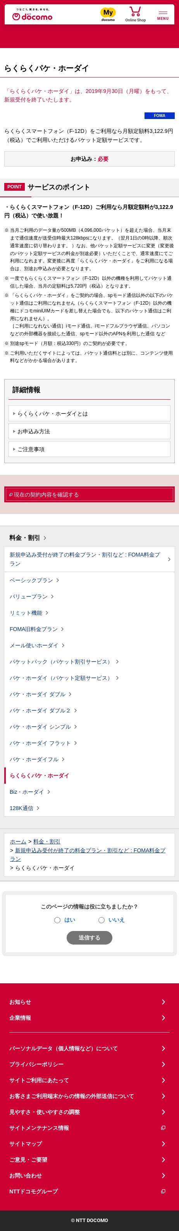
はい (69, 920)
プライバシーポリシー (36, 1064)
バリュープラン (29, 596)
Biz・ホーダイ (27, 792)
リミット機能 (26, 613)
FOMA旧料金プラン (34, 629)
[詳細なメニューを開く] (163, 14)
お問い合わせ (25, 1175)
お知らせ (20, 1002)
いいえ (116, 920)
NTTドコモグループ (87, 1191)
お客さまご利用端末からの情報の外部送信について (71, 1096)
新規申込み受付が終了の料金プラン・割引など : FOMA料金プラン (85, 559)
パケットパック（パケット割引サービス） (61, 662)
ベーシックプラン (31, 580)
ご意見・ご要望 (28, 1160)
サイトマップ (25, 1144)
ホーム (18, 841)
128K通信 (21, 808)
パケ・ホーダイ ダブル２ (40, 710)
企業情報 (20, 1018)
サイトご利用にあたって (39, 1080)
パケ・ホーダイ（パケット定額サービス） (61, 678)
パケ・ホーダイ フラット (40, 743)
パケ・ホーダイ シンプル (40, 727)
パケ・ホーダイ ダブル (37, 694)
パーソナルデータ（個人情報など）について (63, 1048)
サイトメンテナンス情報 (87, 1128)
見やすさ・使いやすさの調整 (44, 1112)
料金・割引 (24, 537)
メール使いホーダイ (34, 645)
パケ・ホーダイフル (34, 759)
